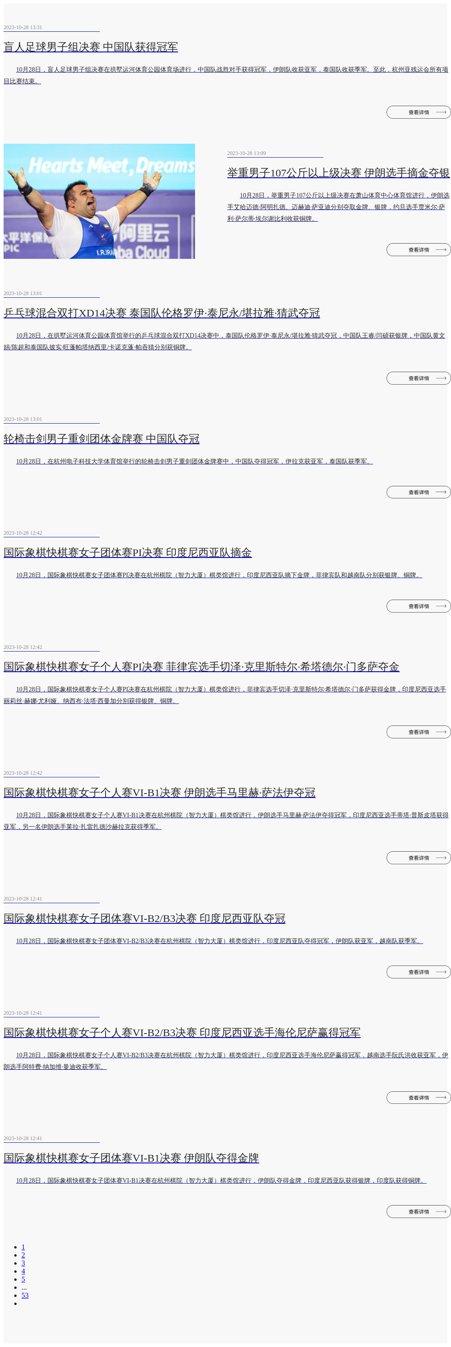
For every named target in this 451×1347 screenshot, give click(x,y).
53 (25, 1295)
